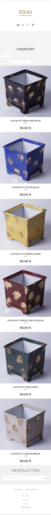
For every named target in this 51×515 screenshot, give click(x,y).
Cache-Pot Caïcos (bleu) (25, 187)
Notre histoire (18, 489)
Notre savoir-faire (31, 489)
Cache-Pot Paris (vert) (25, 387)
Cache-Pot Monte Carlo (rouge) (25, 320)
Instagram (27, 496)
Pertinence (17, 62)
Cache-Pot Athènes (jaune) (25, 254)
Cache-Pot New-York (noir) (25, 121)
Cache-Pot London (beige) (25, 454)
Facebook (23, 496)
